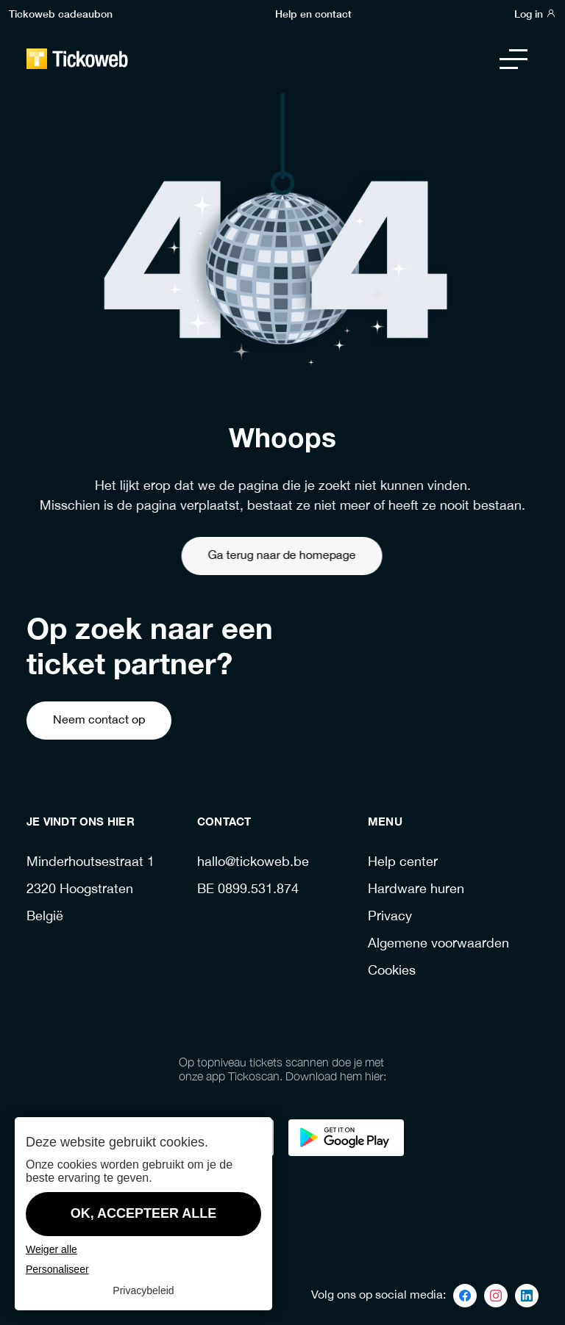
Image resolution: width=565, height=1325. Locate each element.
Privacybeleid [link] (143, 1290)
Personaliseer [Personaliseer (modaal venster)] (57, 1269)
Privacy (390, 917)
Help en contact (313, 13)
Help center (403, 863)
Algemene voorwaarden (438, 944)
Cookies (392, 971)
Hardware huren (416, 890)
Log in (535, 13)
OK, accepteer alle (144, 1213)
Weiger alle (51, 1249)
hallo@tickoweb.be (253, 863)
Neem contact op (99, 720)
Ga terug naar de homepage (252, 555)
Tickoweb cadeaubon (61, 13)
